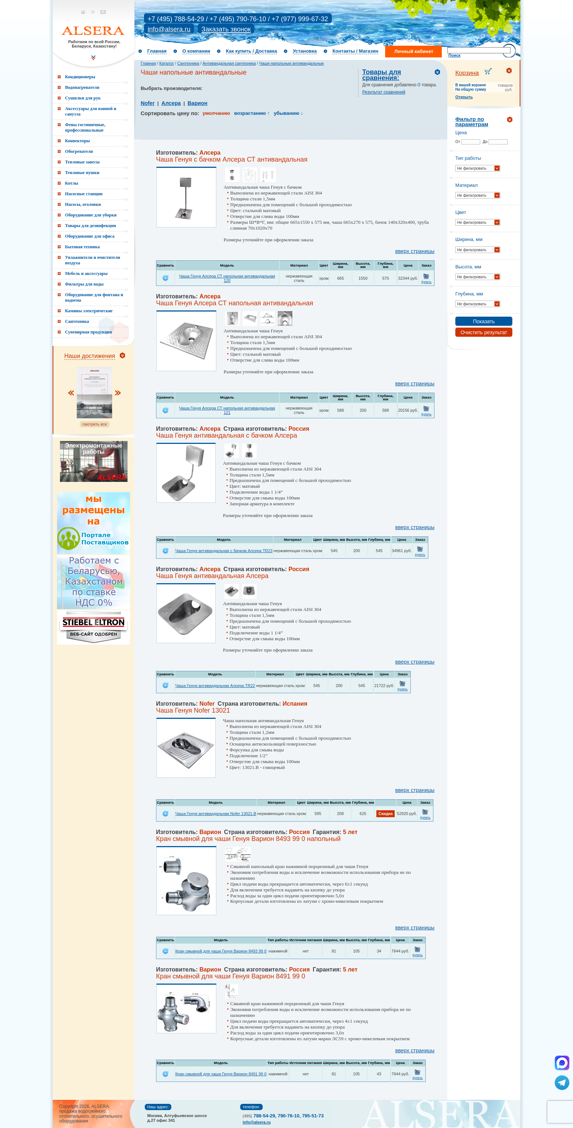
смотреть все (94, 424)
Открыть (464, 97)
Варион (197, 103)
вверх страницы (415, 251)
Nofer (148, 103)
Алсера (171, 103)
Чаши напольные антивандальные (291, 63)
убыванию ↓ (288, 113)
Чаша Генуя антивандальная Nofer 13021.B (215, 813)
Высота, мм (468, 266)
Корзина (467, 72)
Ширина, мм (468, 239)
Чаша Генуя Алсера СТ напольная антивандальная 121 (227, 410)
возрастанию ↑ (252, 113)
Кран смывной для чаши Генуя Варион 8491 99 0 (220, 1074)
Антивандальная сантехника (229, 63)
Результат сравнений (383, 92)
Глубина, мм (469, 294)
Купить (426, 282)
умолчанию (216, 113)
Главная (157, 51)
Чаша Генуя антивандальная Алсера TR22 (215, 685)
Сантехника (188, 63)
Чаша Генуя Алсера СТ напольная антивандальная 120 (227, 278)
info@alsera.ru (169, 29)
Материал (466, 185)
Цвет (460, 212)
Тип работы (468, 158)
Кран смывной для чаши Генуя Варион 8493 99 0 (220, 951)
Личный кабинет (413, 51)
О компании (196, 51)
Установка (305, 51)
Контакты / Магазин (355, 51)
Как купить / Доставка (251, 51)
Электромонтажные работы (93, 448)
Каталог (166, 63)
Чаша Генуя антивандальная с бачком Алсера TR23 (224, 550)
